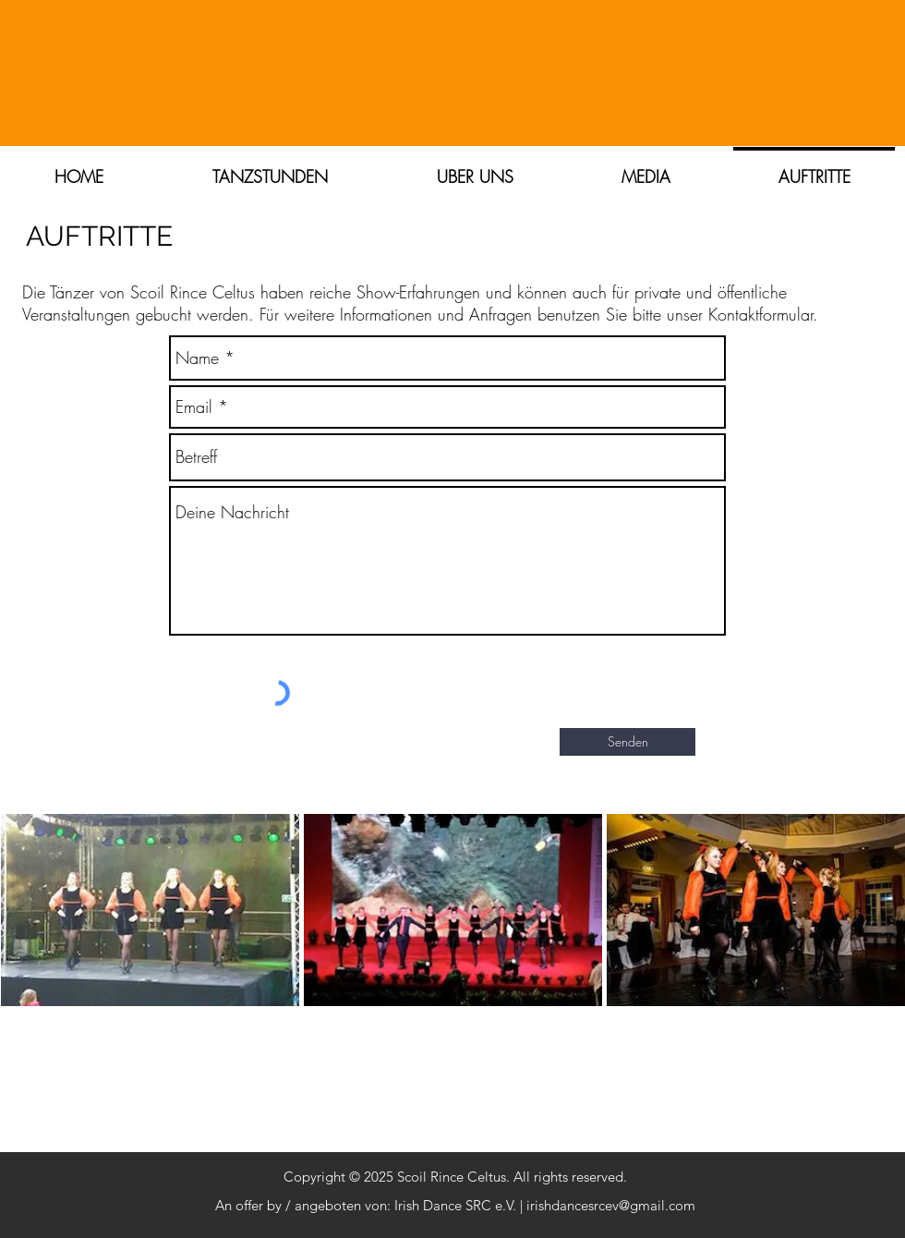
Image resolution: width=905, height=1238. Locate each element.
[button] (474, 168)
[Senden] (627, 742)
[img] (150, 947)
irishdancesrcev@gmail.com (610, 1205)
